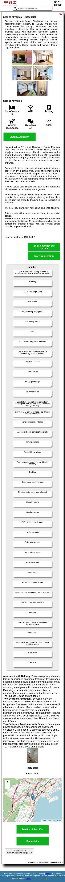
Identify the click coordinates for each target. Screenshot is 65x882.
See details (32, 841)
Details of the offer (32, 829)
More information (44, 256)
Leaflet (43, 821)
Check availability (19, 137)
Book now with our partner (44, 247)
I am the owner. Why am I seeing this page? (19, 852)
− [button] (7, 786)
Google (48, 874)
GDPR (28, 879)
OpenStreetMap (55, 821)
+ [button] (7, 782)
